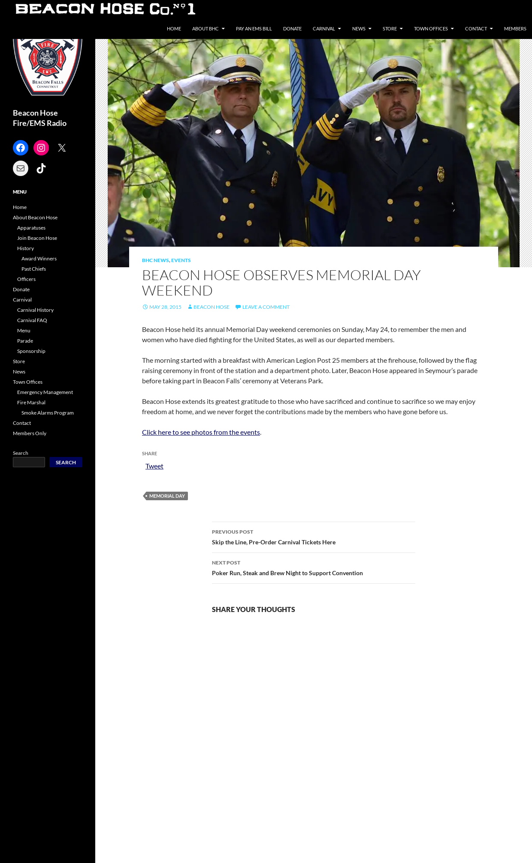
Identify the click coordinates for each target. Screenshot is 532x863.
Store (390, 28)
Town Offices (431, 28)
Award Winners (39, 258)
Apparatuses (31, 227)
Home (174, 28)
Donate (292, 28)
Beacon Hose (211, 307)
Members (515, 28)
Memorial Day (167, 496)
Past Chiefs (33, 269)
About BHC (205, 28)
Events (181, 260)
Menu (23, 330)
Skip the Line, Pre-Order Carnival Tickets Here (313, 536)
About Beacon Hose (35, 217)
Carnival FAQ (32, 320)
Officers (26, 279)
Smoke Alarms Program (47, 412)
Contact (476, 28)
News (359, 28)
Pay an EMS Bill (254, 28)
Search (20, 453)
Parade (25, 340)
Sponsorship (31, 351)
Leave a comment (266, 307)
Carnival (324, 28)
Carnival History (35, 310)
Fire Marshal (31, 402)
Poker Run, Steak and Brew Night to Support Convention (313, 567)
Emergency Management (45, 392)
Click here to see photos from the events (201, 432)
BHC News (155, 260)
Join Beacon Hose (37, 238)
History (25, 248)
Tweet (154, 465)
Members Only (29, 433)
